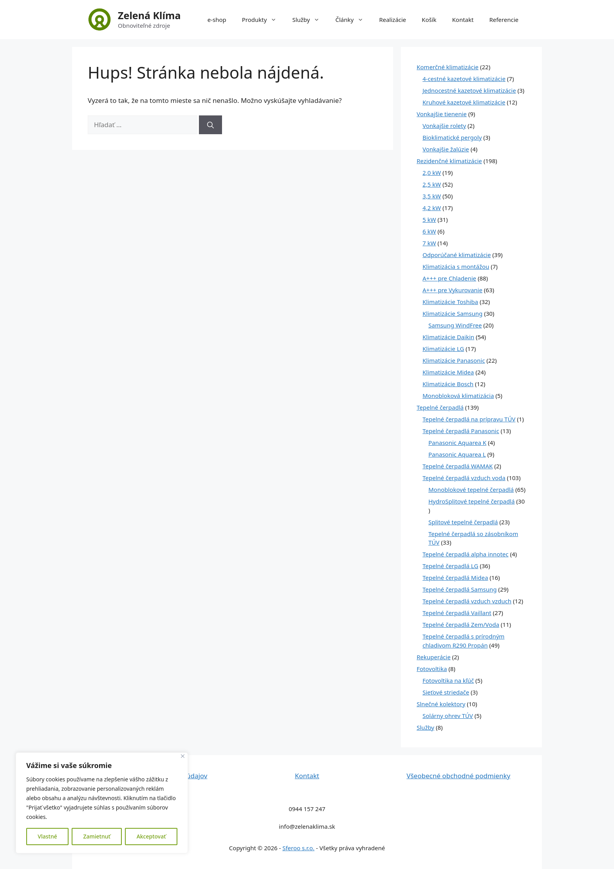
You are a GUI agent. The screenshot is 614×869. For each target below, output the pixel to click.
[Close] (182, 756)
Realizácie (392, 19)
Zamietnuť (96, 836)
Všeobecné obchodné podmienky (458, 775)
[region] (102, 802)
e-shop (217, 19)
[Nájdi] (210, 124)
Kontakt (463, 19)
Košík (429, 19)
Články (353, 19)
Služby (309, 19)
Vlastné (47, 836)
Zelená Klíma (149, 15)
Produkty (263, 19)
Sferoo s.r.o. (298, 848)
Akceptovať (151, 836)
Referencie (503, 19)
